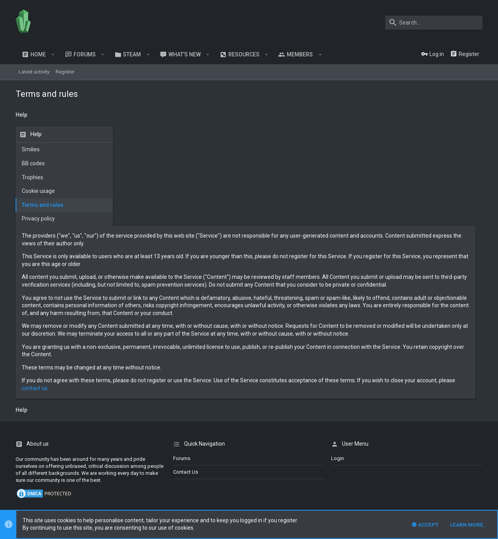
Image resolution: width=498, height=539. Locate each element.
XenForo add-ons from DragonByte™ (122, 480)
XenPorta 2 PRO (33, 501)
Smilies (31, 149)
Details (271, 480)
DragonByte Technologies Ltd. (227, 480)
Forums (181, 382)
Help (455, 453)
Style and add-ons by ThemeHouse (57, 487)
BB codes (33, 163)
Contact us (185, 395)
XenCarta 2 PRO (33, 494)
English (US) (49, 453)
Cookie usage (38, 191)
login (337, 382)
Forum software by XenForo (78, 473)
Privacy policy (38, 218)
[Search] (433, 23)
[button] (53, 54)
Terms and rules (42, 205)
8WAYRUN (108, 494)
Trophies (32, 177)
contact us (224, 311)
